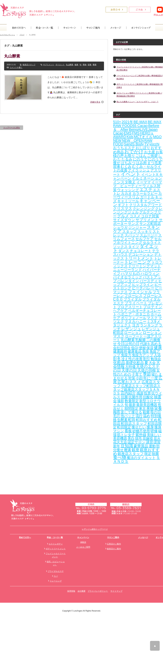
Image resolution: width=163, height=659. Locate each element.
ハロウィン (150, 274)
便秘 (142, 348)
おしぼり (143, 148)
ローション (133, 333)
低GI (134, 348)
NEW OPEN (133, 140)
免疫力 (126, 355)
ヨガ (136, 325)
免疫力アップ (142, 355)
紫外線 (140, 435)
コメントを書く (16, 67)
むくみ (126, 167)
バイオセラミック (127, 277)
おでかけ (134, 151)
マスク (152, 318)
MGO (157, 137)
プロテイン (152, 307)
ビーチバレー (143, 288)
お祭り (129, 156)
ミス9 (151, 322)
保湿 (149, 348)
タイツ (133, 247)
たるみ (126, 159)
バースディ (149, 281)
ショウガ (120, 228)
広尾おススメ (129, 382)
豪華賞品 (141, 446)
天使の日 (129, 370)
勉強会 (156, 359)
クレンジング (144, 209)
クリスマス (122, 208)
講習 (149, 442)
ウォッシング (128, 190)
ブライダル (133, 299)
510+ (117, 122)
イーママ (143, 182)
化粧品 (119, 362)
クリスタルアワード (145, 205)
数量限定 (132, 401)
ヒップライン (143, 284)
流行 (139, 416)
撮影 (120, 401)
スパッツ (132, 235)
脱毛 (138, 438)
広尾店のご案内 (114, 544)
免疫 (145, 351)
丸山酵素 (12, 56)
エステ (146, 189)
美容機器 (120, 438)
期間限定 (131, 409)
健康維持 (120, 351)
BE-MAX (140, 122)
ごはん (141, 156)
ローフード (134, 336)
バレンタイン (128, 281)
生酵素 (122, 420)
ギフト (123, 205)
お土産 (149, 152)
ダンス (123, 251)
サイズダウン (124, 220)
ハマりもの (130, 273)
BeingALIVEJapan (143, 130)
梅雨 (116, 412)
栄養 (89, 65)
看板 (128, 431)
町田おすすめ (147, 420)
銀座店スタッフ (29, 65)
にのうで (140, 159)
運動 (152, 446)
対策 (131, 378)
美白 (131, 438)
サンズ (133, 224)
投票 (147, 393)
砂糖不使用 (141, 431)
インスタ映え (124, 182)
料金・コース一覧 (55, 537)
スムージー (149, 235)
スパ (56, 576)
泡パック (128, 416)
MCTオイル (143, 137)
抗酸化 (148, 397)
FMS (136, 133)
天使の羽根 (146, 370)
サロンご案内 (113, 537)
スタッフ (129, 232)
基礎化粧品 (135, 363)
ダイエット (60, 65)
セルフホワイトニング (137, 240)
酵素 (94, 65)
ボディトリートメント (56, 549)
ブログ (21, 35)
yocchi (154, 144)
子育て (137, 374)
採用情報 (71, 591)
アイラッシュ (139, 170)
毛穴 (116, 416)
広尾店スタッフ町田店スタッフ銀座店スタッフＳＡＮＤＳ (137, 389)
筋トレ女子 (126, 435)
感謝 (139, 393)
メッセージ (143, 537)
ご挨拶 (152, 156)
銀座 (135, 450)
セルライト (152, 242)
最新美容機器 (146, 405)
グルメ (123, 216)
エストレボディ (56, 544)
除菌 (155, 454)
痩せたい (139, 427)
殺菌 (146, 412)
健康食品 (135, 351)
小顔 (139, 378)
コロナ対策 (150, 216)
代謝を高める (151, 344)
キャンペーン (83, 537)
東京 (142, 409)
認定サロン (137, 442)
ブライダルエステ (56, 571)
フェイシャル (140, 292)
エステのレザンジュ (7, 35)
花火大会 (120, 442)
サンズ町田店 (150, 224)
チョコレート (141, 251)
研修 (154, 431)
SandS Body (134, 144)
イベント (131, 174)
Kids (130, 137)
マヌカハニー (135, 322)
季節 (147, 374)
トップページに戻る (11, 128)
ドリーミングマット (144, 266)
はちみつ (128, 163)
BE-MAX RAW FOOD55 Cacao (137, 124)
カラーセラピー (145, 193)
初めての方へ (25, 537)
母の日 (155, 412)
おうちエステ (124, 148)
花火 (157, 438)
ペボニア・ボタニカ (133, 314)
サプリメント (48, 65)
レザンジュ (131, 329)
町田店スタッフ (134, 423)
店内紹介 (128, 393)
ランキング (149, 325)
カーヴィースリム (137, 195)
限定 (147, 454)
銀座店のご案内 (114, 549)
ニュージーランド (127, 270)
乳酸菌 (140, 340)
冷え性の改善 (132, 359)
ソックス (120, 247)
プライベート (136, 303)
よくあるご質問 (83, 547)
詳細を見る (95, 102)
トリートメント (139, 258)
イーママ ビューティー (137, 184)
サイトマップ (116, 591)
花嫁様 (148, 438)
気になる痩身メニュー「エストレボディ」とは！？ (137, 102)
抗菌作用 (135, 397)
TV (146, 144)
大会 (152, 363)
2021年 (127, 122)
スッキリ (144, 232)
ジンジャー (137, 228)
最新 (132, 405)
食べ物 (119, 457)
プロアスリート (130, 307)
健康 (76, 65)
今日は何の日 (128, 344)
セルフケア (144, 239)
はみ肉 (141, 163)
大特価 (130, 367)
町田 (131, 420)
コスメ (135, 216)
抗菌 (124, 397)
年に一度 (150, 378)
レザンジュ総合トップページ (95, 529)
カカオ (126, 193)
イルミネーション (147, 178)
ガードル (147, 197)
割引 (146, 359)
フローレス (133, 296)
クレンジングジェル (138, 210)
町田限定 (124, 427)
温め (146, 416)
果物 (84, 65)
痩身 (150, 427)
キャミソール (128, 201)
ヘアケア (120, 311)
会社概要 (81, 591)
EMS (128, 133)
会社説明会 (122, 348)
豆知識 (127, 446)
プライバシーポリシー (98, 591)
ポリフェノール (133, 318)
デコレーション (141, 254)
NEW (117, 140)
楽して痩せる (131, 412)
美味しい (154, 435)
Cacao (118, 133)
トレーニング (137, 262)
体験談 (83, 542)
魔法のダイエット (141, 458)
